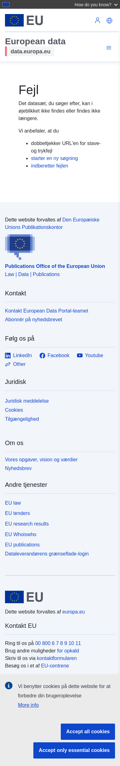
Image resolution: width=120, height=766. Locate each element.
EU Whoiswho (20, 534)
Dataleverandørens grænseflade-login (47, 553)
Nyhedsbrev (18, 468)
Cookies (14, 410)
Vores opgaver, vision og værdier (41, 459)
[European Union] (57, 597)
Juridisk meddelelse (27, 401)
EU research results (27, 523)
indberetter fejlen (49, 165)
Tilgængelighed (22, 419)
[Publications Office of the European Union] (57, 245)
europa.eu (73, 611)
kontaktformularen (57, 658)
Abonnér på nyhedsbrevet (33, 319)
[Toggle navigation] (108, 48)
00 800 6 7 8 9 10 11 (58, 643)
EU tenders (17, 513)
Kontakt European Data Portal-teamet (46, 310)
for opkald (68, 650)
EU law (13, 503)
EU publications (22, 544)
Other (15, 364)
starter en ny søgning (54, 158)
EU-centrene (55, 665)
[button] (97, 4)
